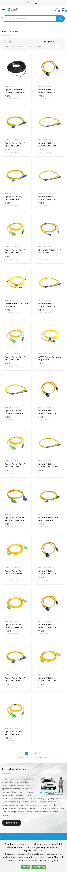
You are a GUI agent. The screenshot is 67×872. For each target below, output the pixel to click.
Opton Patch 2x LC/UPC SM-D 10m (47, 465)
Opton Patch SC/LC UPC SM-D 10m (15, 679)
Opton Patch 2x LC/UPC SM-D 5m (14, 412)
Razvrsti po (10, 46)
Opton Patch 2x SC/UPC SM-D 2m (47, 412)
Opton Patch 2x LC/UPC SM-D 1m (47, 144)
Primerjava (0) (48, 41)
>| (39, 753)
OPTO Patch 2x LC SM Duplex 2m (49, 358)
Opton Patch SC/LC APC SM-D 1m (15, 251)
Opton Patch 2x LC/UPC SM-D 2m (47, 198)
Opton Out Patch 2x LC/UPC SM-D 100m (15, 91)
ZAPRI (25, 867)
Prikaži (38, 46)
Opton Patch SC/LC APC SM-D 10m (15, 733)
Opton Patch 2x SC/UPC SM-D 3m (47, 572)
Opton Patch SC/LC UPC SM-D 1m (15, 198)
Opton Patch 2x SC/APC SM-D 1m (13, 572)
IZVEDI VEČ (39, 867)
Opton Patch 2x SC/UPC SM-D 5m (47, 626)
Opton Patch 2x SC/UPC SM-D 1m (47, 91)
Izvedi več (11, 823)
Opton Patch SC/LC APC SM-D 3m (15, 358)
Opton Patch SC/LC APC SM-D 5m (15, 465)
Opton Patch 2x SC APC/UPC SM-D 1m (15, 519)
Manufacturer (11, 86)
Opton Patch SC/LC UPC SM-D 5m (48, 519)
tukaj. (40, 850)
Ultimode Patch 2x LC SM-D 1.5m (49, 251)
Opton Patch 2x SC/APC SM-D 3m (47, 679)
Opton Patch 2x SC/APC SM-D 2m (14, 626)
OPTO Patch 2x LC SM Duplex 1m (16, 305)
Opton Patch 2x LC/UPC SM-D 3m (47, 305)
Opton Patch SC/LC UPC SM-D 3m (15, 144)
